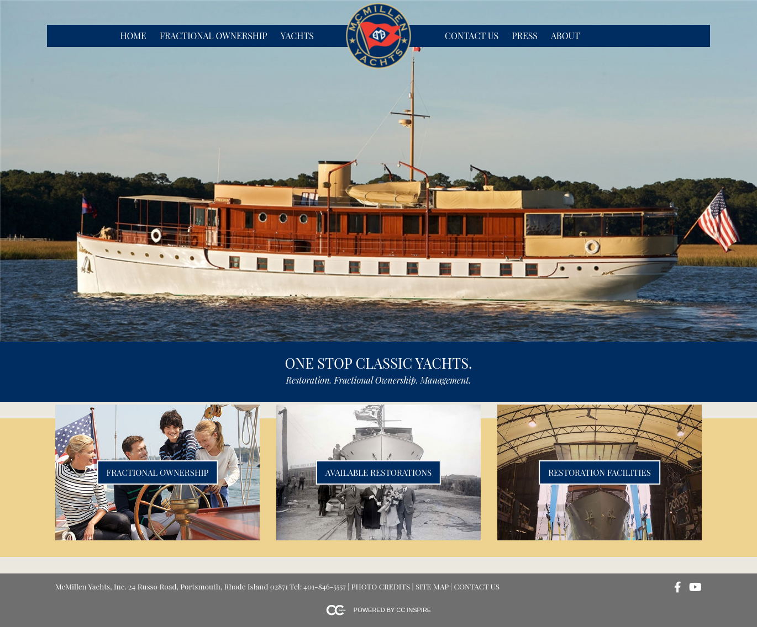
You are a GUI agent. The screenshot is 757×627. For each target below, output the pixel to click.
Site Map (432, 586)
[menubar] (216, 36)
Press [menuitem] (525, 35)
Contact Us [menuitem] (471, 35)
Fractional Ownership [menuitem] (213, 35)
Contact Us (477, 586)
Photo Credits (381, 586)
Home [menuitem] (133, 35)
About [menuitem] (565, 35)
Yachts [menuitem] (297, 35)
